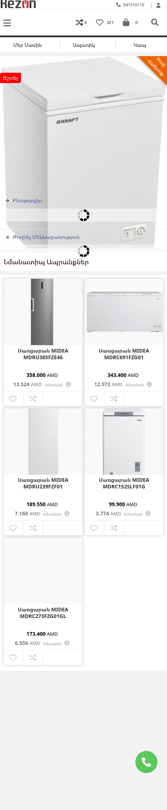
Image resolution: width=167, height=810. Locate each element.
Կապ (140, 45)
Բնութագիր (24, 200)
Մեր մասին (27, 45)
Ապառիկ (84, 45)
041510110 (130, 4)
